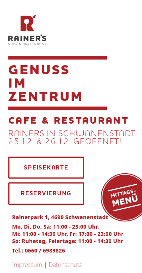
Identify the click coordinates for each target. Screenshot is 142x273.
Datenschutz (65, 264)
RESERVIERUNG (46, 193)
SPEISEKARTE (46, 167)
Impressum (27, 264)
